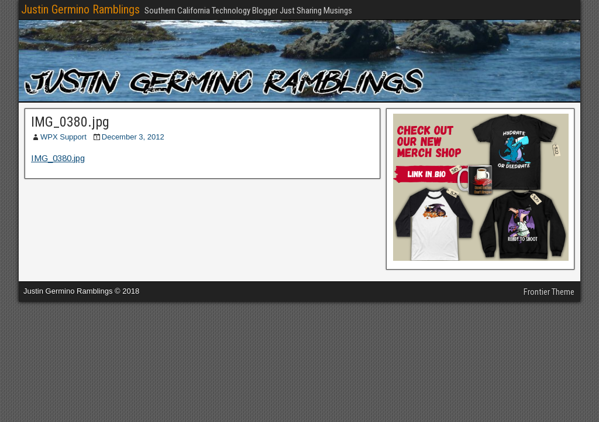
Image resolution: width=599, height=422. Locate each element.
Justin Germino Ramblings (80, 9)
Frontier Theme (549, 292)
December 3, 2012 (133, 136)
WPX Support (63, 136)
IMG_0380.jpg (70, 122)
